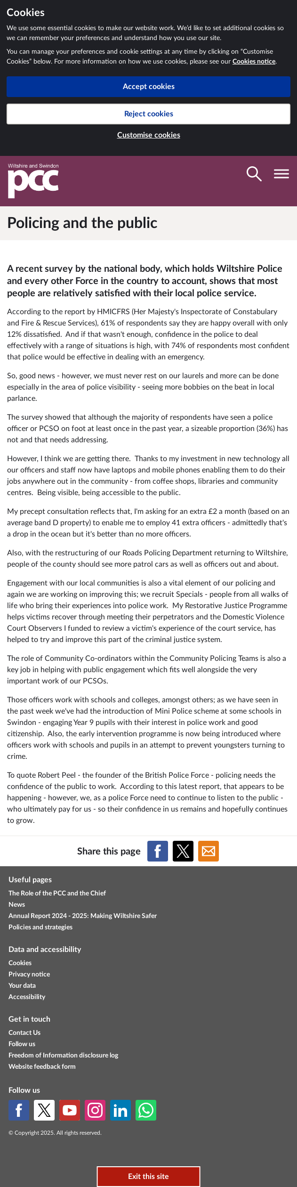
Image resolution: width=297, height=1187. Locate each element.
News (16, 905)
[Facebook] (18, 1110)
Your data (22, 986)
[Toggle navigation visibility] (281, 173)
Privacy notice (29, 974)
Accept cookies (149, 86)
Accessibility (26, 997)
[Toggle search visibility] (254, 173)
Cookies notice (254, 61)
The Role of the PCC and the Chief (57, 893)
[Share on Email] (208, 851)
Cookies (20, 963)
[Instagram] (95, 1110)
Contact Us (24, 1033)
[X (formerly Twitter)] (44, 1110)
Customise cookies (148, 135)
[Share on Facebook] (157, 851)
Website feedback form (42, 1067)
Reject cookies (148, 114)
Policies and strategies (40, 927)
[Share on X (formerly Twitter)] (183, 851)
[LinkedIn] (120, 1110)
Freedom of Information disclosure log (63, 1055)
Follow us (21, 1044)
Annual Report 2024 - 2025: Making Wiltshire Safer (82, 916)
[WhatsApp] (146, 1110)
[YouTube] (69, 1110)
